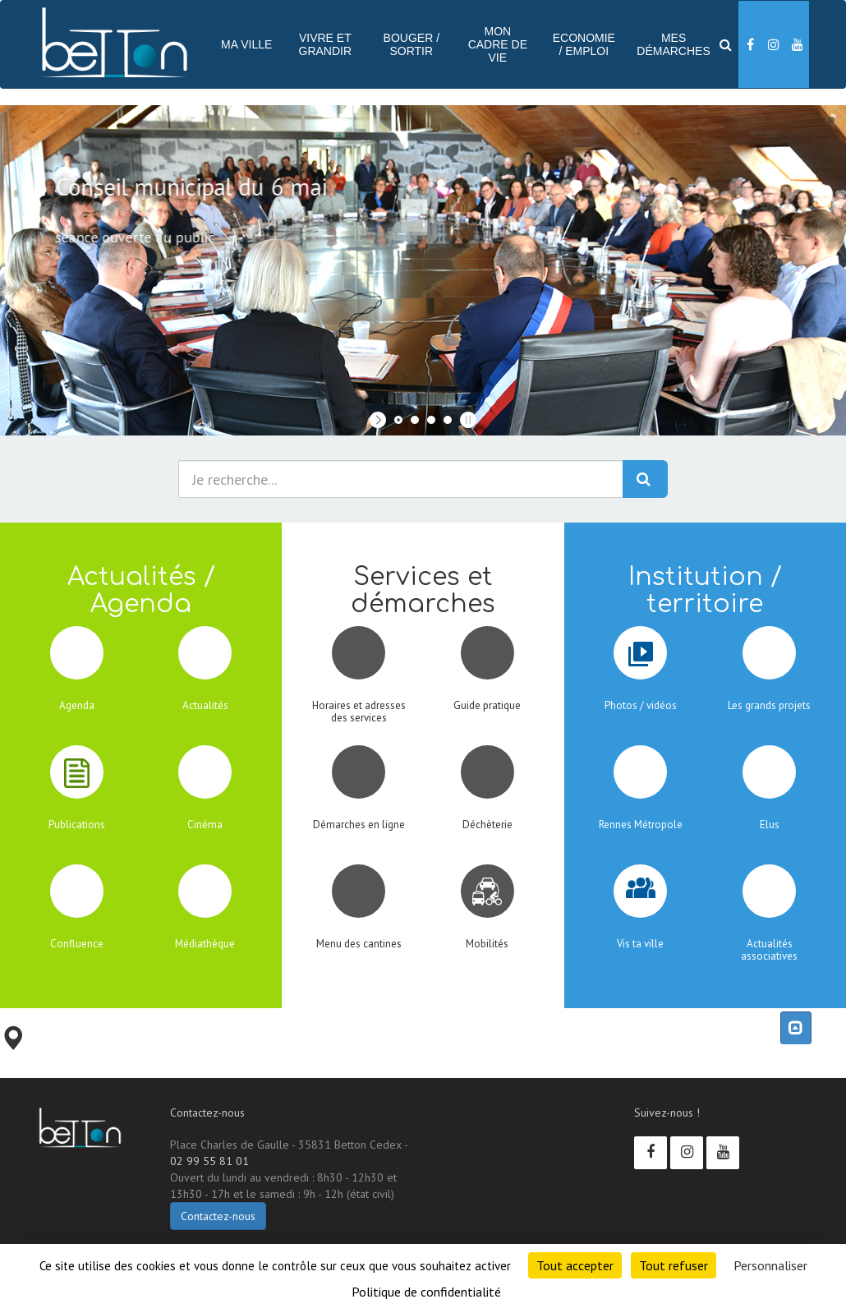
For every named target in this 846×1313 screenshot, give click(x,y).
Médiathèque (205, 944)
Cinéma (205, 825)
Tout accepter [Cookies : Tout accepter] (575, 1265)
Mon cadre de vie (497, 44)
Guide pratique (487, 705)
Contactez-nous (218, 1216)
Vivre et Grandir (325, 44)
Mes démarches (673, 44)
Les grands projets (769, 705)
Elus (769, 825)
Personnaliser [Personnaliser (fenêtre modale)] (770, 1265)
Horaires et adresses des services (359, 711)
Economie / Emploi (584, 44)
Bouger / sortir (411, 44)
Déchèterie (487, 825)
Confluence (76, 944)
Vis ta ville (640, 944)
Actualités (205, 705)
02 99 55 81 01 (209, 1161)
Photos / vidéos (641, 705)
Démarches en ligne (359, 825)
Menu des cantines (359, 944)
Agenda (76, 705)
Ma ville (246, 44)
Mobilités (487, 944)
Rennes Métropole (641, 825)
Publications (76, 825)
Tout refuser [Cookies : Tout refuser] (673, 1265)
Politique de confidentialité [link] (426, 1291)
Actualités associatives (769, 949)
